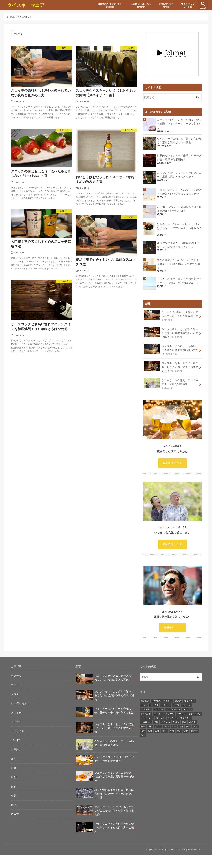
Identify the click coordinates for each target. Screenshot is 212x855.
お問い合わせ (166, 5)
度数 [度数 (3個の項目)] (188, 726)
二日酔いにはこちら (141, 5)
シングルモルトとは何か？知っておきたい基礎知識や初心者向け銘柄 (171, 333)
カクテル (16, 675)
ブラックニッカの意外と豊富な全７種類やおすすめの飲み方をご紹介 (105, 828)
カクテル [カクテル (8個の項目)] (154, 705)
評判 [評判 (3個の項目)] (172, 731)
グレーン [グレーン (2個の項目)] (186, 705)
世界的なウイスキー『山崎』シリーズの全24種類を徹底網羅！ (179, 157)
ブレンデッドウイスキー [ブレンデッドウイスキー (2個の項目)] (179, 718)
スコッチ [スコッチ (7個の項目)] (187, 709)
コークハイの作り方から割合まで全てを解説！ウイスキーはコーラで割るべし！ (179, 123)
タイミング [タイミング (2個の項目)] (146, 713)
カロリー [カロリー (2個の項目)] (165, 705)
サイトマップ (188, 5)
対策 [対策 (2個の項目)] (174, 726)
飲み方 (15, 814)
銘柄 (13, 805)
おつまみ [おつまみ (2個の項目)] (167, 701)
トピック (16, 721)
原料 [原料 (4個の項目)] (150, 726)
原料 (13, 758)
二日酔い (16, 749)
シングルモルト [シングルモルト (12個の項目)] (173, 709)
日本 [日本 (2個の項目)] (195, 726)
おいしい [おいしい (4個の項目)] (145, 701)
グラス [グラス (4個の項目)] (176, 705)
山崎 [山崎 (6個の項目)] (181, 726)
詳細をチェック (172, 463)
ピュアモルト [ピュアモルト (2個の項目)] (147, 718)
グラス (15, 694)
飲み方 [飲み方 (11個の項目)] (194, 731)
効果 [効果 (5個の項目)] (143, 726)
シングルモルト (20, 703)
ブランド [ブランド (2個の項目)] (160, 718)
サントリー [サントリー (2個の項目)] (146, 709)
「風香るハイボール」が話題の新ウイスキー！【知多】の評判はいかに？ (179, 280)
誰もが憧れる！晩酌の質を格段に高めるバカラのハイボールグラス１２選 (105, 794)
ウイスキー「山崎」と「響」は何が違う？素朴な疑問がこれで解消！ (179, 140)
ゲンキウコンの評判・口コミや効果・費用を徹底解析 (171, 384)
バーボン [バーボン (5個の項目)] (181, 713)
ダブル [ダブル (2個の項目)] (157, 713)
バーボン (16, 740)
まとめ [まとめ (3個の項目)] (178, 701)
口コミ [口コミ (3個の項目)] (158, 726)
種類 (13, 795)
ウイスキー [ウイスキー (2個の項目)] (189, 701)
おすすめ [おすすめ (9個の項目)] (156, 701)
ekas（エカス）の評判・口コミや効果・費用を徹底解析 (105, 760)
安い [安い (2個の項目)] (167, 726)
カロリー (16, 685)
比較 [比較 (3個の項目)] (143, 731)
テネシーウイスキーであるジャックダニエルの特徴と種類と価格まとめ (105, 811)
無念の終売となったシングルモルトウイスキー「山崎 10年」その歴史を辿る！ (179, 264)
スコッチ (16, 712)
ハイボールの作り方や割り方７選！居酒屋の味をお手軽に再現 (179, 209)
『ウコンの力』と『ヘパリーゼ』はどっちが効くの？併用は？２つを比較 (179, 191)
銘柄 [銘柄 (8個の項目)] (186, 731)
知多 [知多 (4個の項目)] (157, 731)
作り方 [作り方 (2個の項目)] (176, 722)
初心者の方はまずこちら (109, 5)
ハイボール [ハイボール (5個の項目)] (168, 713)
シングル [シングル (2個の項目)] (158, 709)
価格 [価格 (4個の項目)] (184, 722)
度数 (13, 777)
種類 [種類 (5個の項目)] (164, 731)
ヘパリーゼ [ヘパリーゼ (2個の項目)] (146, 722)
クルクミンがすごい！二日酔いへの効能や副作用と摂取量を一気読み (105, 777)
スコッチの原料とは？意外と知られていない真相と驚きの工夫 (171, 316)
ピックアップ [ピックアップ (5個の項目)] (194, 713)
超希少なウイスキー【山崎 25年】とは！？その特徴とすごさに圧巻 (178, 245)
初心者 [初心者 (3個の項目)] (192, 722)
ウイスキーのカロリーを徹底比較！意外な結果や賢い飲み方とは (171, 350)
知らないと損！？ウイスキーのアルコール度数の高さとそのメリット (179, 174)
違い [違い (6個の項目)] (179, 731)
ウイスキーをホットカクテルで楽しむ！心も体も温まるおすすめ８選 (171, 367)
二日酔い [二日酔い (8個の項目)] (165, 722)
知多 (13, 786)
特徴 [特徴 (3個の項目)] (150, 731)
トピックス (17, 731)
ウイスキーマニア (26, 5)
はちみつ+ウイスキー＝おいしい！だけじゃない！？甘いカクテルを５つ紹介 (179, 228)
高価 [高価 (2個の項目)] (143, 735)
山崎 (13, 768)
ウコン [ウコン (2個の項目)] (144, 705)
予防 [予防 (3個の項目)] (156, 722)
